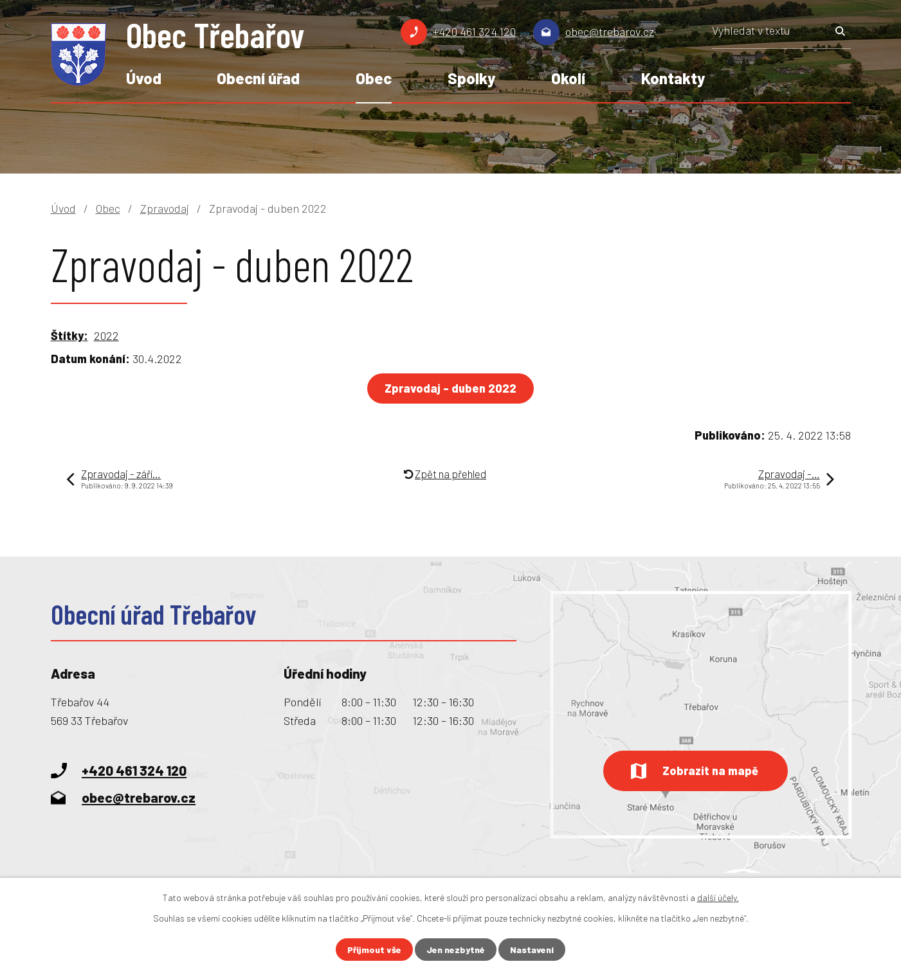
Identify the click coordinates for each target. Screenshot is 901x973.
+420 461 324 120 (474, 31)
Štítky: (69, 335)
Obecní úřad (258, 78)
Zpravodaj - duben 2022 (450, 388)
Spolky (471, 78)
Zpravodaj (164, 208)
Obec (374, 78)
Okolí (568, 78)
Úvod (143, 78)
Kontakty (673, 78)
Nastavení (532, 949)
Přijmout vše (374, 949)
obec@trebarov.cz (609, 31)
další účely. (718, 897)
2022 (106, 335)
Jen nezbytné (455, 949)
